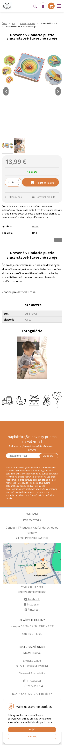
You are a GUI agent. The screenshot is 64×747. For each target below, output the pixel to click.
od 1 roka (31, 313)
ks (13, 182)
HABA (35, 226)
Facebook (32, 599)
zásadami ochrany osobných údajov (23, 473)
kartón (29, 319)
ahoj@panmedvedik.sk (32, 592)
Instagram (32, 604)
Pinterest (32, 609)
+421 (24, 587)
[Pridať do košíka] (40, 182)
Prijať (32, 729)
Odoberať (48, 455)
